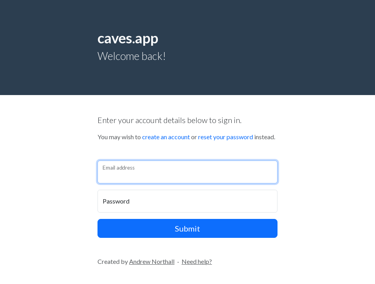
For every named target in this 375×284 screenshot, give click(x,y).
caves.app (128, 38)
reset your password (225, 136)
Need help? (197, 261)
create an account (166, 136)
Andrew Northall (151, 261)
